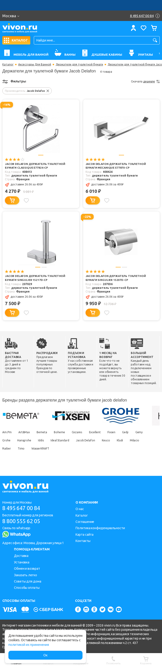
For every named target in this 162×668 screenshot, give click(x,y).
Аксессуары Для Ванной (34, 64)
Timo (21, 456)
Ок (45, 655)
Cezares (79, 440)
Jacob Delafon (88, 448)
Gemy (144, 440)
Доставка (21, 556)
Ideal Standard (61, 448)
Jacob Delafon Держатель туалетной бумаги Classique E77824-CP (34, 168)
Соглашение (85, 522)
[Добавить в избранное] (26, 204)
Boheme (61, 440)
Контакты (83, 541)
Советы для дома (27, 581)
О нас (80, 509)
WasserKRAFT (41, 456)
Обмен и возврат (27, 568)
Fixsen (115, 440)
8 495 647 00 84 (23, 508)
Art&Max (25, 440)
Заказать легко (25, 575)
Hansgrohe (25, 448)
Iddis (42, 448)
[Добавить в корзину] (12, 205)
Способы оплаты (27, 588)
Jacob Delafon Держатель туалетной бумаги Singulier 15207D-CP (115, 284)
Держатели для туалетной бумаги (79, 64)
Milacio (138, 448)
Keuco (109, 448)
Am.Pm (7, 440)
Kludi (124, 448)
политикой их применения (28, 645)
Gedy (129, 440)
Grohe (6, 448)
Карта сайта (84, 534)
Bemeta (43, 440)
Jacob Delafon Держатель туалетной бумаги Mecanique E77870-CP (116, 168)
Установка (21, 562)
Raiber (6, 456)
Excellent (98, 440)
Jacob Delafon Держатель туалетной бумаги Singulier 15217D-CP (34, 284)
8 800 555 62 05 (23, 521)
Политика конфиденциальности (100, 528)
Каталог (8, 64)
